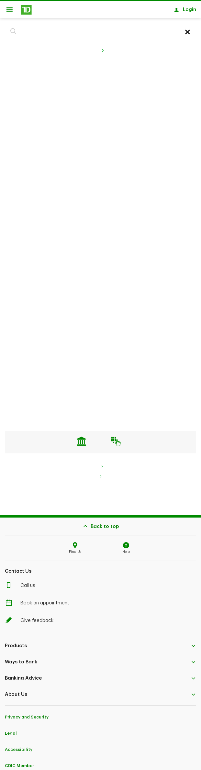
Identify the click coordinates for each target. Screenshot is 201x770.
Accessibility (18, 746)
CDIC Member (19, 762)
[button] (13, 27)
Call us (24, 582)
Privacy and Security (27, 714)
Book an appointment (41, 599)
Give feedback (33, 617)
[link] (100, 473)
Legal (11, 730)
